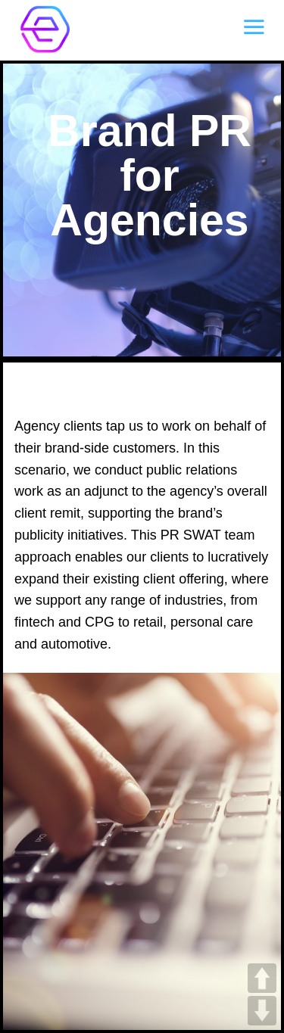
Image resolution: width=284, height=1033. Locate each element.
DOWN (262, 1010)
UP (262, 978)
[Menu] (254, 26)
